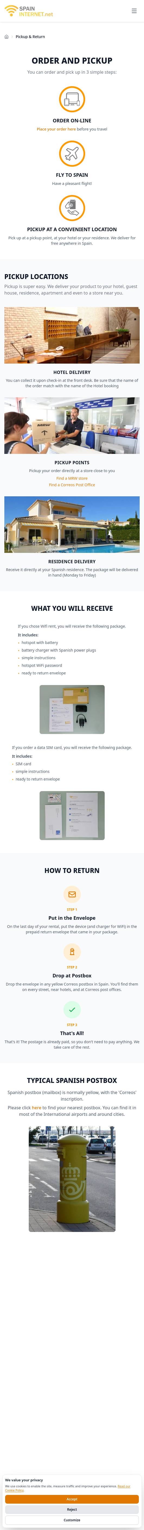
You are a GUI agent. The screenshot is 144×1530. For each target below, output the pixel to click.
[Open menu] (134, 10)
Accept (72, 1499)
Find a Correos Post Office (72, 484)
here (36, 1108)
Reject (72, 1509)
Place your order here (56, 129)
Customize (72, 1520)
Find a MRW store (72, 478)
